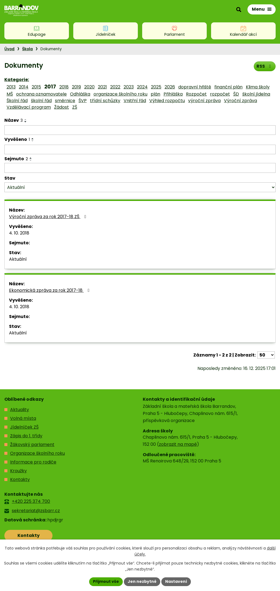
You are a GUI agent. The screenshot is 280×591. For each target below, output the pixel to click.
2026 (170, 87)
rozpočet (220, 94)
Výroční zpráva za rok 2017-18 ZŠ (48, 216)
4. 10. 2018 (19, 233)
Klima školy (258, 87)
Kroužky (18, 471)
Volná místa (23, 418)
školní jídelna (256, 94)
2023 (129, 87)
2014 (23, 87)
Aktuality (19, 409)
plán (155, 94)
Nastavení (176, 581)
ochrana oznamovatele (41, 94)
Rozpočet (196, 94)
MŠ (10, 94)
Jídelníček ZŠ (24, 427)
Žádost (61, 107)
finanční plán (228, 87)
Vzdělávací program (29, 107)
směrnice (65, 100)
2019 (76, 87)
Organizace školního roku (37, 453)
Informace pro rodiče (33, 462)
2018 (64, 87)
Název (13, 120)
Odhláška (80, 94)
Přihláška (173, 94)
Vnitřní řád (135, 100)
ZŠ (74, 107)
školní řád (41, 100)
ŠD (236, 94)
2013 (11, 87)
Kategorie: (16, 79)
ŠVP (82, 100)
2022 (115, 87)
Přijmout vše (106, 581)
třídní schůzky (105, 100)
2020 (89, 87)
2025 (156, 87)
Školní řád (17, 100)
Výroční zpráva (240, 100)
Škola (27, 49)
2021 (102, 87)
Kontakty (20, 479)
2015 (36, 87)
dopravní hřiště (194, 87)
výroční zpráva (204, 100)
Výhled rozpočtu (167, 100)
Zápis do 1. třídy (26, 436)
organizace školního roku (120, 94)
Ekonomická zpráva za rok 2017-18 (50, 290)
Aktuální (18, 259)
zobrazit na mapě (178, 444)
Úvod (9, 49)
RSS (264, 66)
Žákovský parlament (32, 444)
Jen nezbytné (142, 581)
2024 (142, 87)
